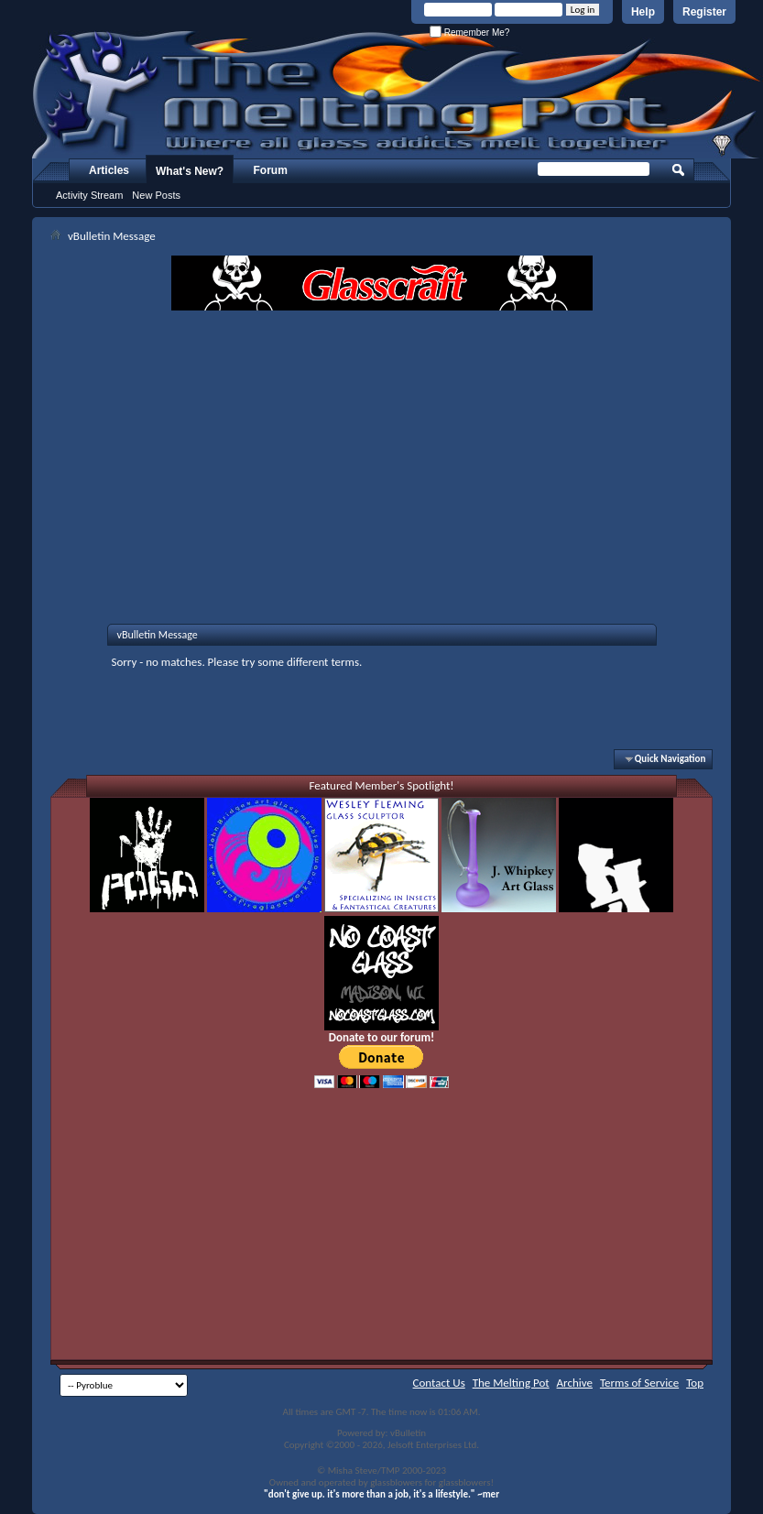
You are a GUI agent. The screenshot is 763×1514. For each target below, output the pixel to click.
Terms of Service (639, 1382)
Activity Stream (89, 195)
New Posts (156, 195)
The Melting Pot (511, 1382)
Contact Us (439, 1382)
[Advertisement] (381, 448)
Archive (575, 1382)
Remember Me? (469, 32)
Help (643, 11)
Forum (271, 170)
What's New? (189, 171)
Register (704, 11)
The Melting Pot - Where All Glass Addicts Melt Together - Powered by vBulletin (397, 94)
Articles (109, 170)
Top (694, 1382)
